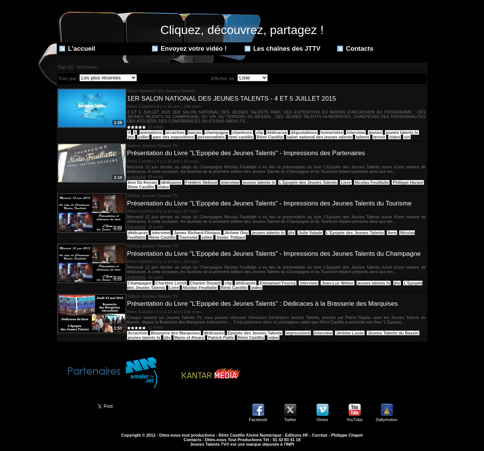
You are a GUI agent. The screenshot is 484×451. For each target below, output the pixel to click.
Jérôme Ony (236, 232)
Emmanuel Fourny (277, 283)
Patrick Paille (221, 337)
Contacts (355, 48)
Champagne (140, 283)
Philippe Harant (407, 182)
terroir (379, 137)
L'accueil (77, 48)
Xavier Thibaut (230, 237)
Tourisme (188, 237)
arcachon (175, 132)
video (394, 137)
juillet (143, 137)
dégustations (303, 132)
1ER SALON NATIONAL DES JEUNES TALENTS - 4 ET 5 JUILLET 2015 (231, 98)
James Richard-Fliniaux (197, 232)
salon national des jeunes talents (319, 137)
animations (151, 132)
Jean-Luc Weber (337, 283)
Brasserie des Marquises (175, 333)
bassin (195, 132)
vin (407, 137)
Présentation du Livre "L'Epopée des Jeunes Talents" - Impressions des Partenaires (246, 153)
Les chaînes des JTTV (282, 48)
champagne (216, 132)
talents (362, 137)
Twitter (290, 419)
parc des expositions (173, 137)
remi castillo (241, 137)
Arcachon (137, 333)
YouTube (354, 419)
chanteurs (242, 132)
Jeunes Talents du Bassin (393, 333)
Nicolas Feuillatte (372, 182)
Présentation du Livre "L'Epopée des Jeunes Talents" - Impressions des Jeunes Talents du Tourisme (269, 203)
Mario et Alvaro (189, 337)
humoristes (332, 132)
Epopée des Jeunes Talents (255, 333)
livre (392, 232)
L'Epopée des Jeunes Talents (308, 182)
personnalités (211, 137)
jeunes (375, 132)
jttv (131, 137)
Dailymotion (386, 419)
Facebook (258, 419)
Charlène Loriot (170, 283)
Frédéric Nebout (201, 182)
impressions (298, 333)
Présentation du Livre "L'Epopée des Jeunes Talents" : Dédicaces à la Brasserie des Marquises (262, 303)
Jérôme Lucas (350, 333)
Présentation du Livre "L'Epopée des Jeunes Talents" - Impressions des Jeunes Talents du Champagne (273, 253)
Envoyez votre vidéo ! (189, 48)
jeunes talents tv (402, 132)
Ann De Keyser (142, 182)
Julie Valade (310, 232)
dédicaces (277, 132)
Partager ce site (73, 405)
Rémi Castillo (270, 137)
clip (259, 132)
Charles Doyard (205, 283)
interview (356, 132)
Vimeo (322, 419)
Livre (346, 182)
